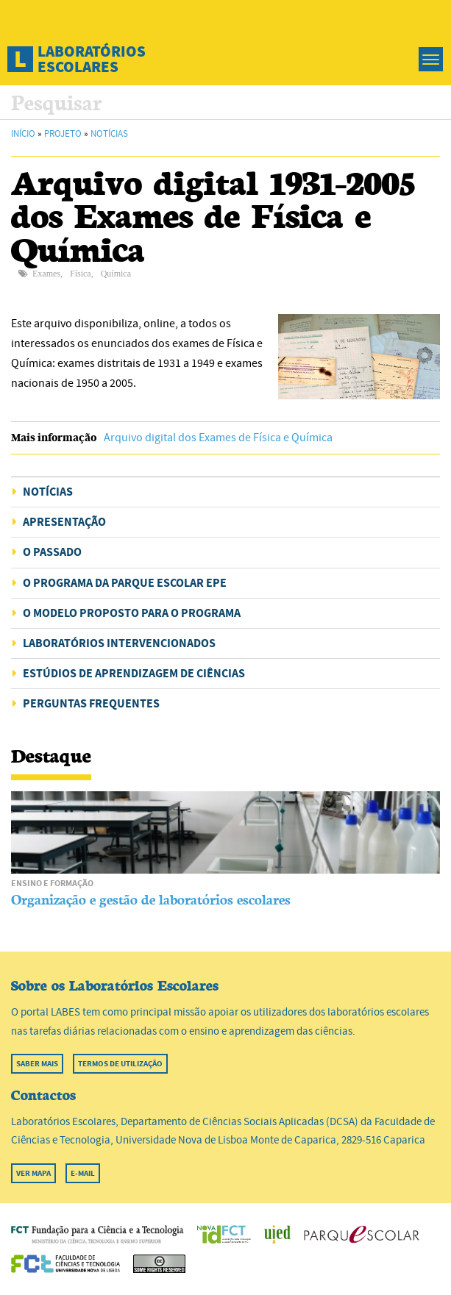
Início (23, 134)
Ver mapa (33, 1173)
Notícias (109, 134)
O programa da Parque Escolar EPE (125, 583)
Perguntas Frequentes (91, 703)
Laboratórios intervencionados (119, 643)
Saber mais (37, 1063)
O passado (52, 552)
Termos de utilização (120, 1063)
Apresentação (64, 521)
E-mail (83, 1173)
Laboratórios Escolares (92, 58)
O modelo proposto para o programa (132, 613)
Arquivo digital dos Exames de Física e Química (218, 437)
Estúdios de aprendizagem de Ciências (134, 673)
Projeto (63, 134)
